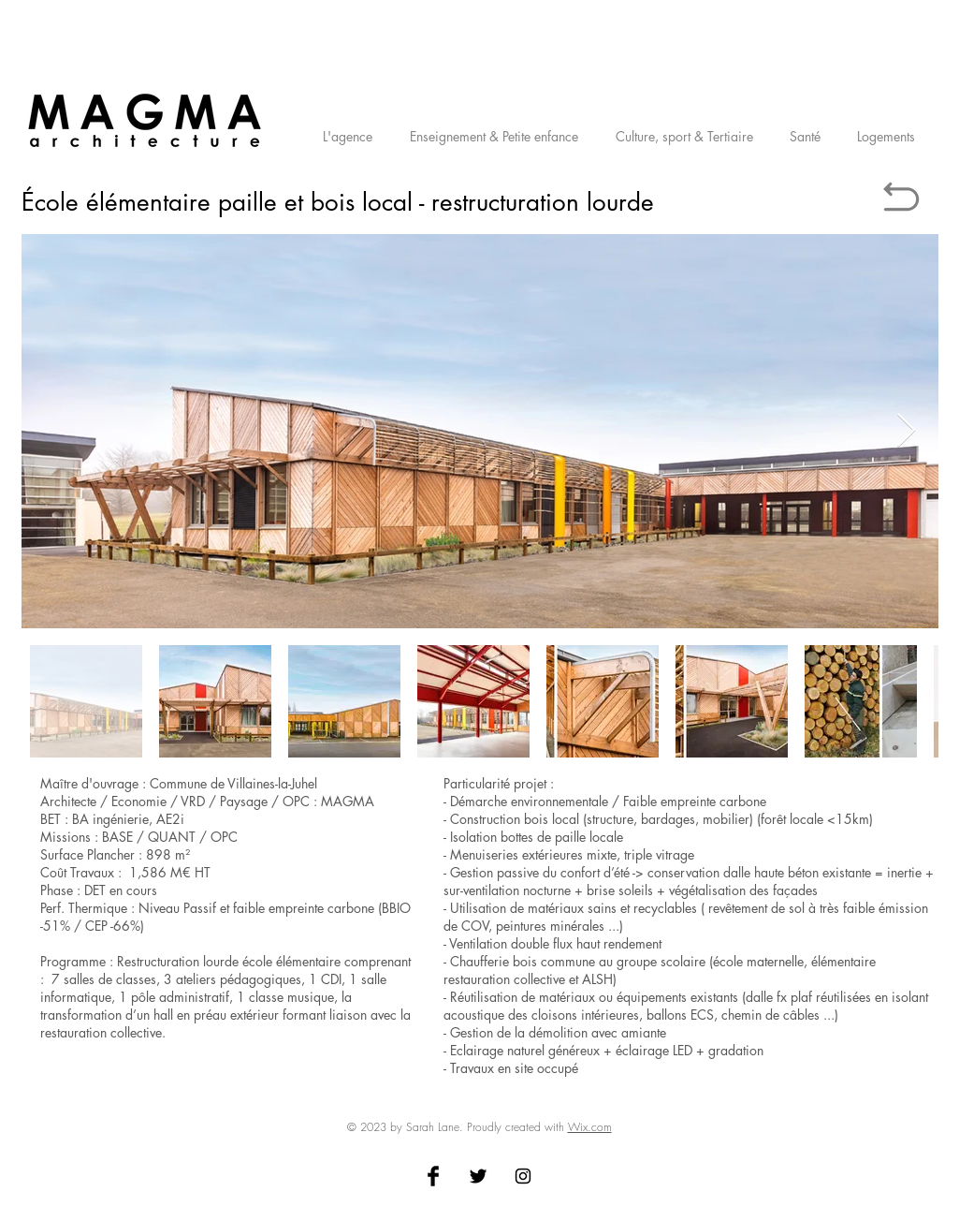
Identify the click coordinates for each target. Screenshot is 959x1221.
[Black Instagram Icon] (523, 1176)
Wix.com (590, 1127)
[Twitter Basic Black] (478, 1176)
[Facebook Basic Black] (433, 1176)
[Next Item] (906, 431)
